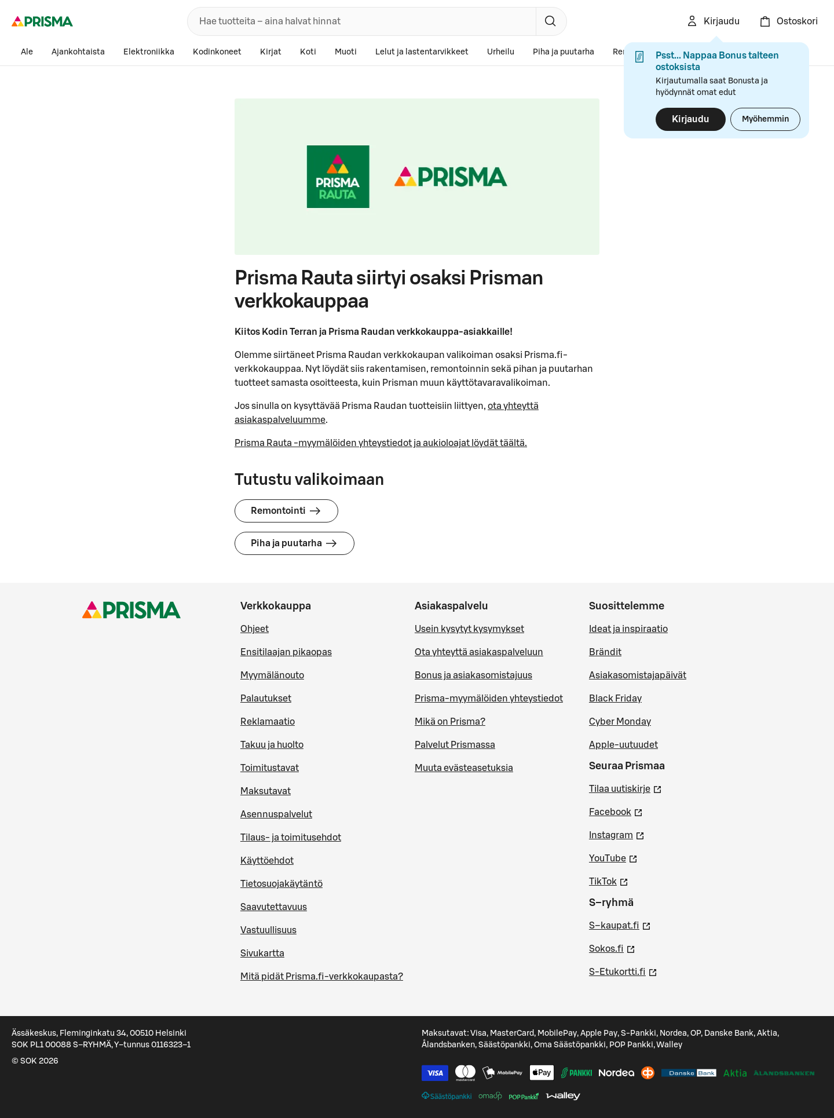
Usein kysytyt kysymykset (469, 629)
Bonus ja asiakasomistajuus (473, 675)
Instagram (617, 834)
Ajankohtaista (78, 52)
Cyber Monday (620, 721)
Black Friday (615, 698)
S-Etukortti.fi (623, 970)
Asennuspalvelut (276, 814)
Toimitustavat (269, 768)
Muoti (346, 52)
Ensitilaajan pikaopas (286, 652)
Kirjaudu (690, 119)
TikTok (608, 880)
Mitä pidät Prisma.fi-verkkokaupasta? (321, 976)
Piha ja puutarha (563, 52)
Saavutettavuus (273, 907)
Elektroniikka (148, 52)
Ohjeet (254, 629)
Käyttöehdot (267, 860)
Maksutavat (265, 791)
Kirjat (270, 52)
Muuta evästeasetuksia (464, 768)
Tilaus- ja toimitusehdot (290, 837)
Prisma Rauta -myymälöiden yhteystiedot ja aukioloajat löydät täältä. (381, 443)
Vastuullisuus (268, 930)
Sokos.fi (612, 947)
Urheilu (500, 52)
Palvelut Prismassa (455, 745)
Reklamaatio (267, 721)
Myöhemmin (765, 119)
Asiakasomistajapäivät (637, 675)
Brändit (605, 652)
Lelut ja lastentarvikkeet (422, 52)
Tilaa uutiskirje (625, 787)
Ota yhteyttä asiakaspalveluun (479, 652)
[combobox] (359, 21)
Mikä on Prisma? (450, 721)
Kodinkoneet (217, 52)
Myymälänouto (272, 675)
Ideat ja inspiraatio (628, 629)
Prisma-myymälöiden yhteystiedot (489, 698)
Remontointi (286, 511)
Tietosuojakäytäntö (281, 884)
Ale (27, 52)
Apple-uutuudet (623, 745)
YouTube (613, 857)
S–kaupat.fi (620, 924)
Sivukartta (262, 953)
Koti (308, 52)
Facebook (616, 811)
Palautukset (265, 698)
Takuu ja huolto (271, 745)
